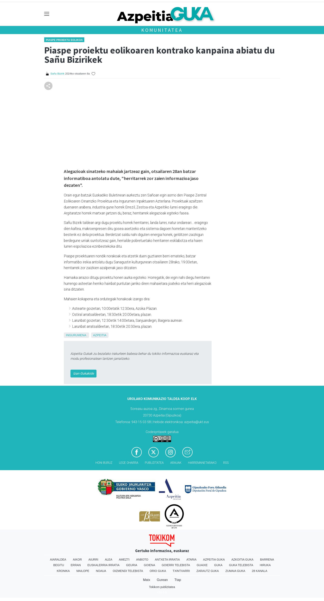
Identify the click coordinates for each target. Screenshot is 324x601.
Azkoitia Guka (242, 559)
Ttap (177, 580)
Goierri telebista (176, 565)
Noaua (101, 571)
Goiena (149, 565)
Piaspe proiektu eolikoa (64, 39)
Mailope (82, 571)
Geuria (131, 565)
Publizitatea (154, 463)
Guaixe (202, 565)
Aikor (77, 559)
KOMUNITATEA (162, 30)
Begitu (58, 565)
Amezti (124, 559)
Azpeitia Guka (214, 559)
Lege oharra (128, 463)
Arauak (175, 463)
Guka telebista (241, 565)
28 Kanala (259, 571)
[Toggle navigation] (46, 14)
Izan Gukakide (83, 373)
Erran (76, 565)
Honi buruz (103, 463)
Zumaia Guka (235, 571)
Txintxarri (181, 571)
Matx (146, 580)
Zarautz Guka (208, 571)
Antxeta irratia (167, 559)
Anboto (142, 559)
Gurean (162, 580)
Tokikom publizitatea (162, 587)
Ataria (191, 559)
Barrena (267, 559)
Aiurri (93, 559)
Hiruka (265, 565)
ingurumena (76, 335)
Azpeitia (99, 335)
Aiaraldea (58, 559)
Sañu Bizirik (57, 73)
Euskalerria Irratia (103, 565)
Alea (108, 559)
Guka (218, 565)
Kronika (63, 571)
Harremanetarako (202, 463)
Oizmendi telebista (128, 571)
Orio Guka (158, 571)
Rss (226, 463)
